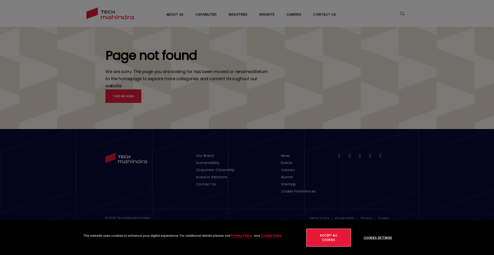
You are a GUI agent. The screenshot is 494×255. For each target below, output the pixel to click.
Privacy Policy (241, 235)
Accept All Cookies (328, 237)
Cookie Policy (271, 235)
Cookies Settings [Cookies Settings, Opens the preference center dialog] (378, 238)
